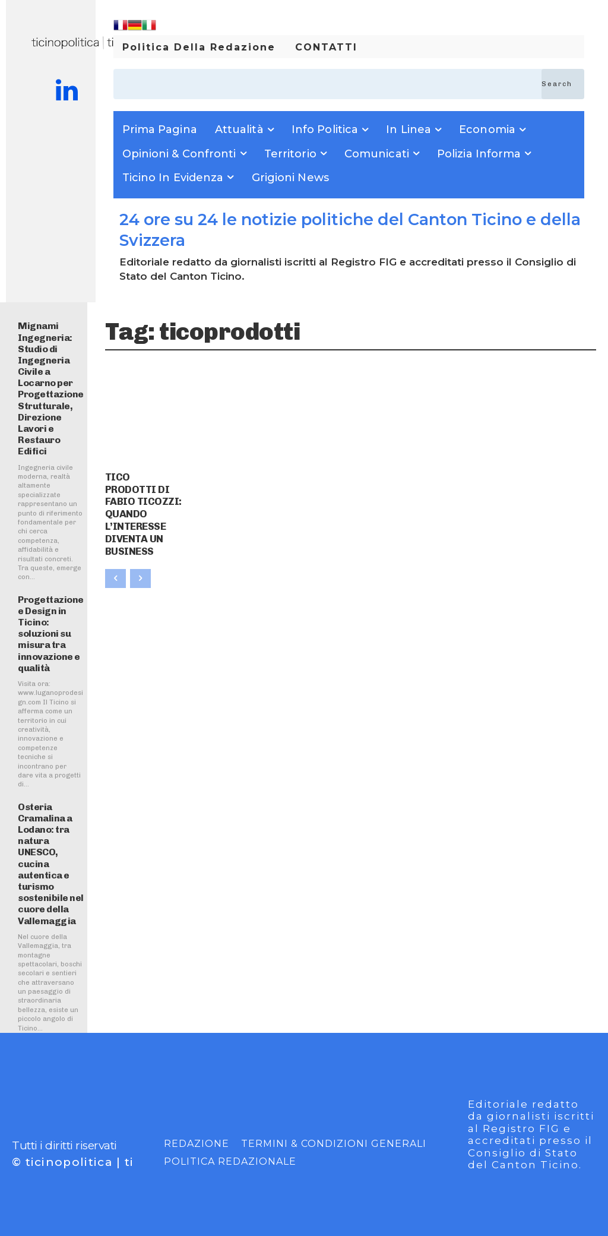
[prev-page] (115, 552)
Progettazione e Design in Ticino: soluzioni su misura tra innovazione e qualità (51, 634)
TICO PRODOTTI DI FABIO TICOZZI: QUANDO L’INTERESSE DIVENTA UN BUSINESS (142, 500)
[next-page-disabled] (140, 552)
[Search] (563, 84)
